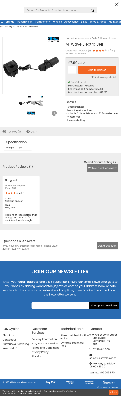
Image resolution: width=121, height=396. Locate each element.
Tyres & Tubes (98, 21)
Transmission (24, 21)
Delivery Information (44, 339)
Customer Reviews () (78, 50)
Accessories (71, 21)
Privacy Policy (40, 352)
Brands (10, 21)
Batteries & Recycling (16, 344)
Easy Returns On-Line (45, 343)
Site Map (37, 356)
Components (43, 21)
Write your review (76, 53)
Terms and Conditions (45, 348)
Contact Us (9, 340)
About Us (8, 335)
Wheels (57, 21)
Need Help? (10, 348)
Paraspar (114, 387)
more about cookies (30, 393)
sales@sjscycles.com (102, 358)
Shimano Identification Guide (74, 337)
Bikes (84, 21)
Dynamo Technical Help (72, 344)
